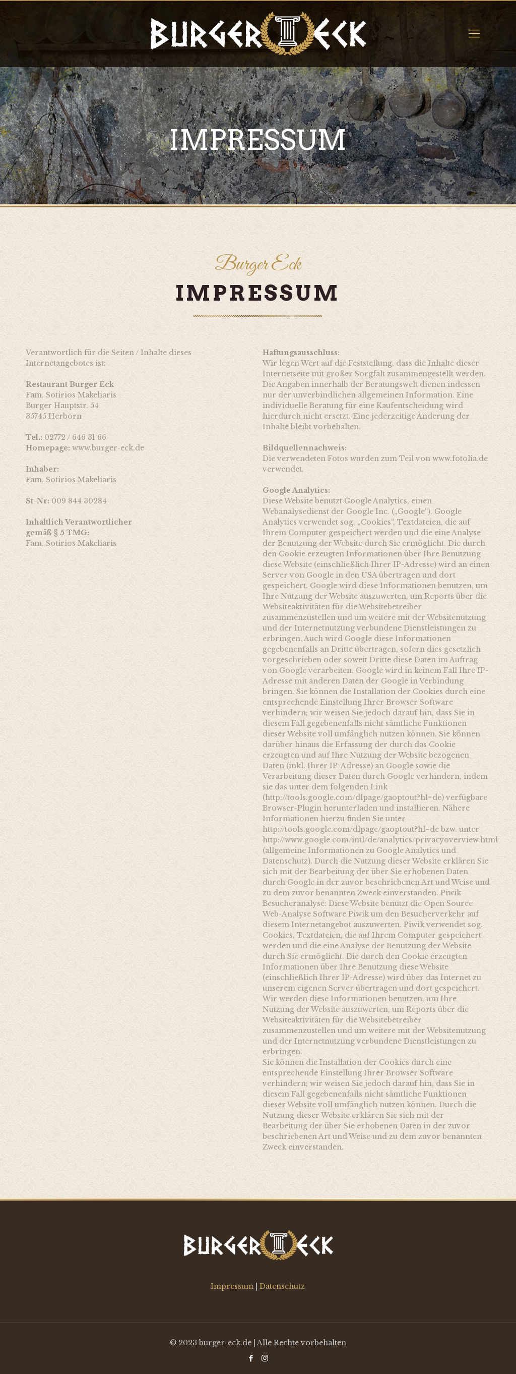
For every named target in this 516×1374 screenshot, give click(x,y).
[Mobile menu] (474, 33)
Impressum (233, 1286)
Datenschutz (282, 1286)
